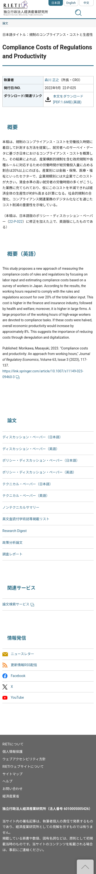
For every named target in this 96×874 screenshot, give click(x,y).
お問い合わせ (12, 789)
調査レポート (12, 554)
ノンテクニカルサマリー (20, 507)
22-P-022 (16, 221)
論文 (5, 23)
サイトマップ (12, 774)
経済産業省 (10, 796)
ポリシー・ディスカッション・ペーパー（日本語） (40, 460)
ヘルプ (7, 781)
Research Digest (14, 531)
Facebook (18, 676)
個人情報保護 (12, 752)
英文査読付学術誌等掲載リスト (25, 519)
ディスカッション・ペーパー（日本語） (32, 437)
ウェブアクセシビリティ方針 (24, 759)
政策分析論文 (12, 543)
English (71, 3)
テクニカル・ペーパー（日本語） (27, 484)
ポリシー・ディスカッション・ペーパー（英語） (39, 472)
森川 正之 (52, 80)
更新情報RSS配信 (24, 665)
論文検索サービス (18, 604)
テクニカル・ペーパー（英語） (25, 496)
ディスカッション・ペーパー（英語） (30, 449)
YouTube (17, 698)
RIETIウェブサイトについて (23, 767)
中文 (86, 3)
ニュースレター (22, 654)
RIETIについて (13, 744)
